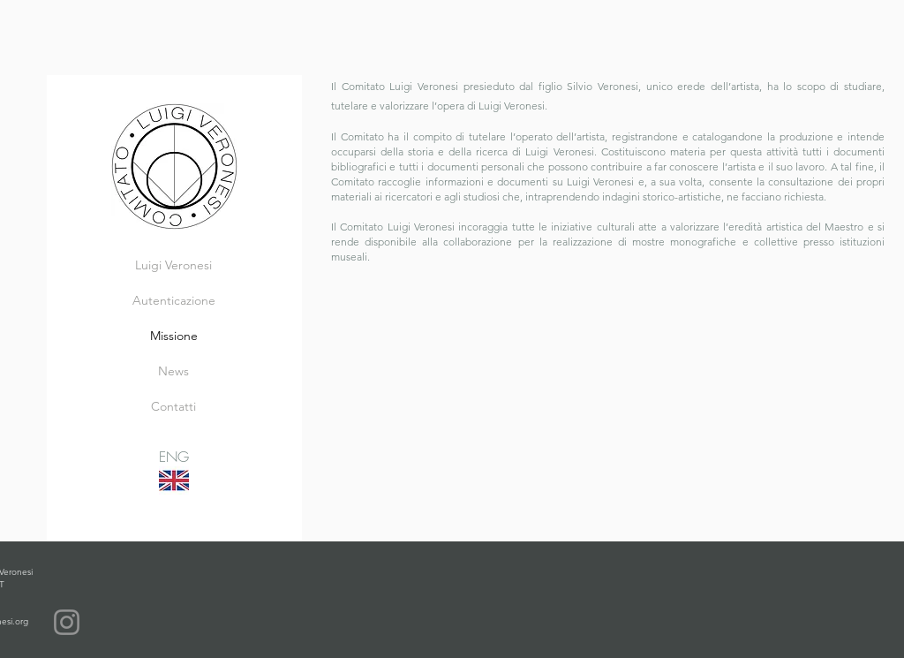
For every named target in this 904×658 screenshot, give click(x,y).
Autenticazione (173, 300)
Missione (174, 336)
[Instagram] (66, 622)
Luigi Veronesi (173, 265)
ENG (174, 456)
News (173, 371)
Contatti (173, 406)
